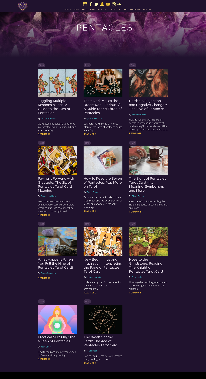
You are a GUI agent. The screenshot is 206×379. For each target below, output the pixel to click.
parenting (135, 9)
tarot (113, 9)
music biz (147, 9)
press (84, 9)
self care (123, 9)
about (68, 9)
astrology (103, 9)
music (76, 9)
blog (92, 9)
